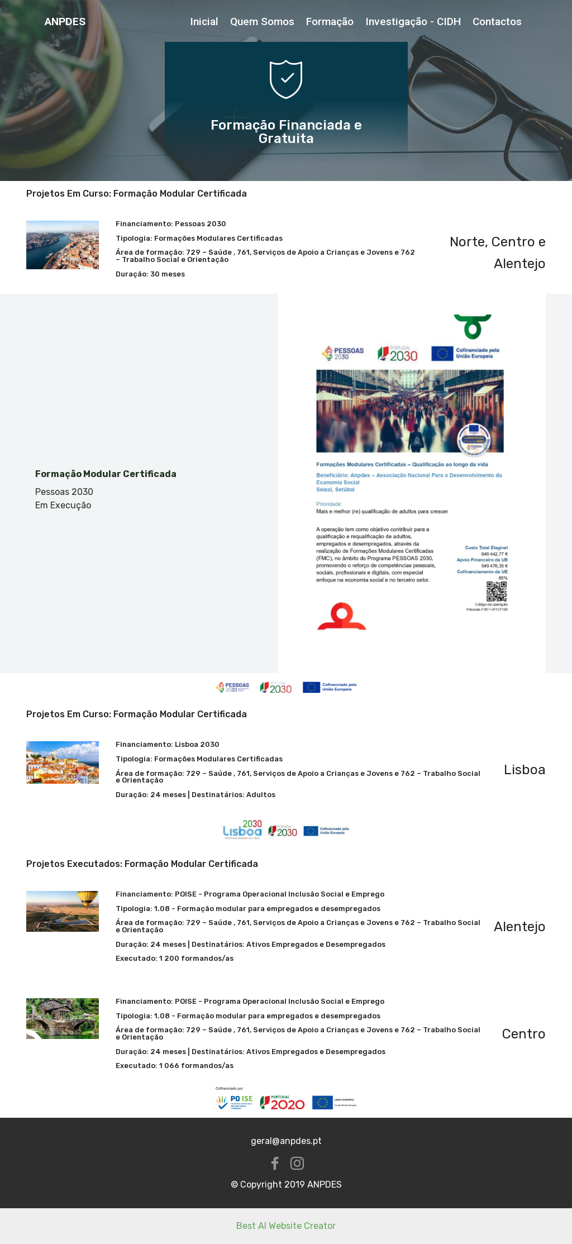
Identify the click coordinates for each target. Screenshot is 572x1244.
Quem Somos (262, 21)
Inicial (204, 21)
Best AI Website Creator (286, 1226)
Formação (330, 21)
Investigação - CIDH (413, 21)
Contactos (497, 21)
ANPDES (65, 21)
